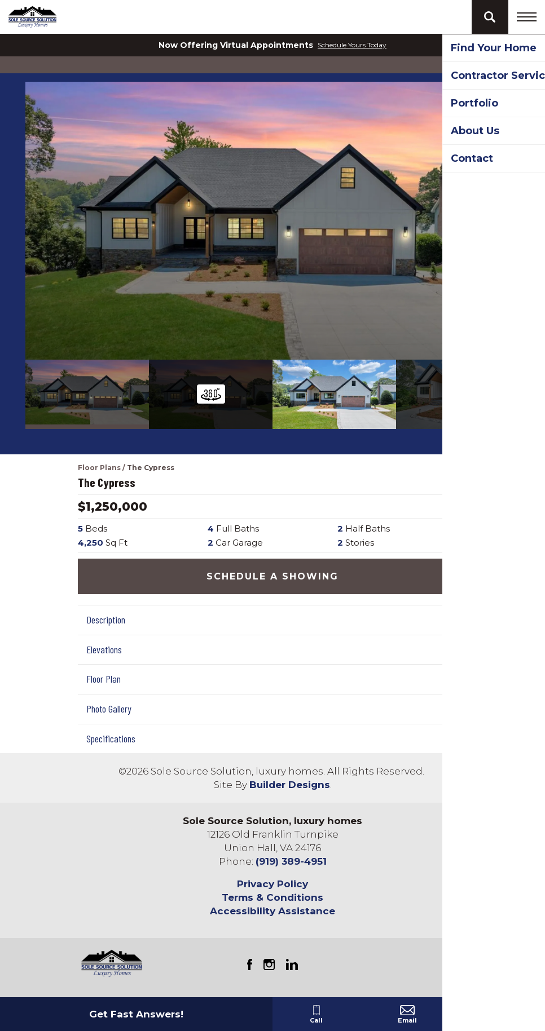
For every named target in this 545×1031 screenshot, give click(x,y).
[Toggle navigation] (526, 17)
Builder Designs (289, 784)
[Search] (490, 17)
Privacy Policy (272, 884)
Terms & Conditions (272, 897)
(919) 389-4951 (291, 861)
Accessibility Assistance (272, 911)
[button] (490, 17)
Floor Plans (99, 467)
